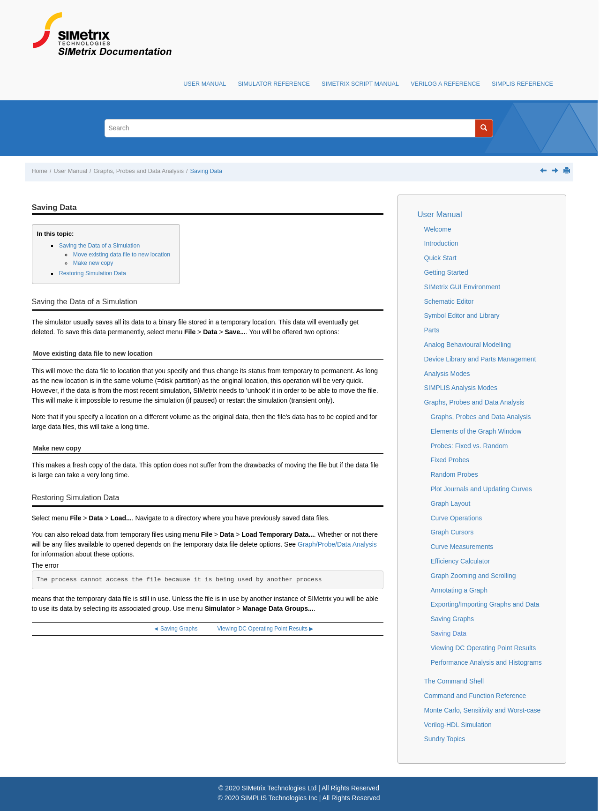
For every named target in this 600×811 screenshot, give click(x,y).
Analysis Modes (447, 373)
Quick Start (440, 258)
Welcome (437, 229)
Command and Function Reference (475, 695)
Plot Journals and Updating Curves (481, 489)
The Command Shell (454, 681)
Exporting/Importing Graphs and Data (485, 604)
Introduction (441, 243)
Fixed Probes (450, 460)
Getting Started (446, 272)
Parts (432, 330)
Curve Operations (456, 518)
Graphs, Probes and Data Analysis (139, 171)
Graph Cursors (452, 532)
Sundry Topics (444, 739)
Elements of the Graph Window (476, 431)
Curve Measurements (462, 546)
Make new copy (93, 263)
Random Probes (454, 474)
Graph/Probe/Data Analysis (337, 544)
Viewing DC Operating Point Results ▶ (266, 628)
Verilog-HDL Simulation (458, 724)
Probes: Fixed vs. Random (469, 446)
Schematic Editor (449, 301)
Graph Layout (451, 503)
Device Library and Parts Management (480, 359)
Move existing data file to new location (121, 254)
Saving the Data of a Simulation (99, 245)
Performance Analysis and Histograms (486, 662)
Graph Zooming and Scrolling (473, 575)
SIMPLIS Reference (522, 84)
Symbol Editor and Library (462, 315)
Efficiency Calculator (460, 561)
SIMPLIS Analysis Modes (460, 387)
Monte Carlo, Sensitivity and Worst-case (482, 710)
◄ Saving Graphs (175, 628)
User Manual (204, 84)
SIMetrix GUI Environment (462, 287)
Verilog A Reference (445, 84)
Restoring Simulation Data (92, 273)
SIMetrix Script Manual (360, 84)
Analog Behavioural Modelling (467, 344)
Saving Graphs (452, 619)
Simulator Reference (273, 84)
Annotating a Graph (459, 590)
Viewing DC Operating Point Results (483, 648)
